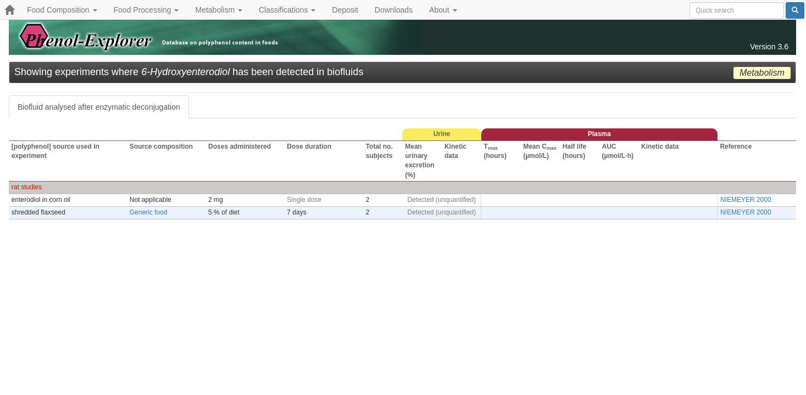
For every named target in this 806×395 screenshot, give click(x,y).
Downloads (394, 9)
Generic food (149, 212)
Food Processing (146, 9)
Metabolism (218, 9)
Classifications (287, 9)
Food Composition (62, 9)
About (443, 9)
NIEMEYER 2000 (745, 200)
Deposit (345, 9)
